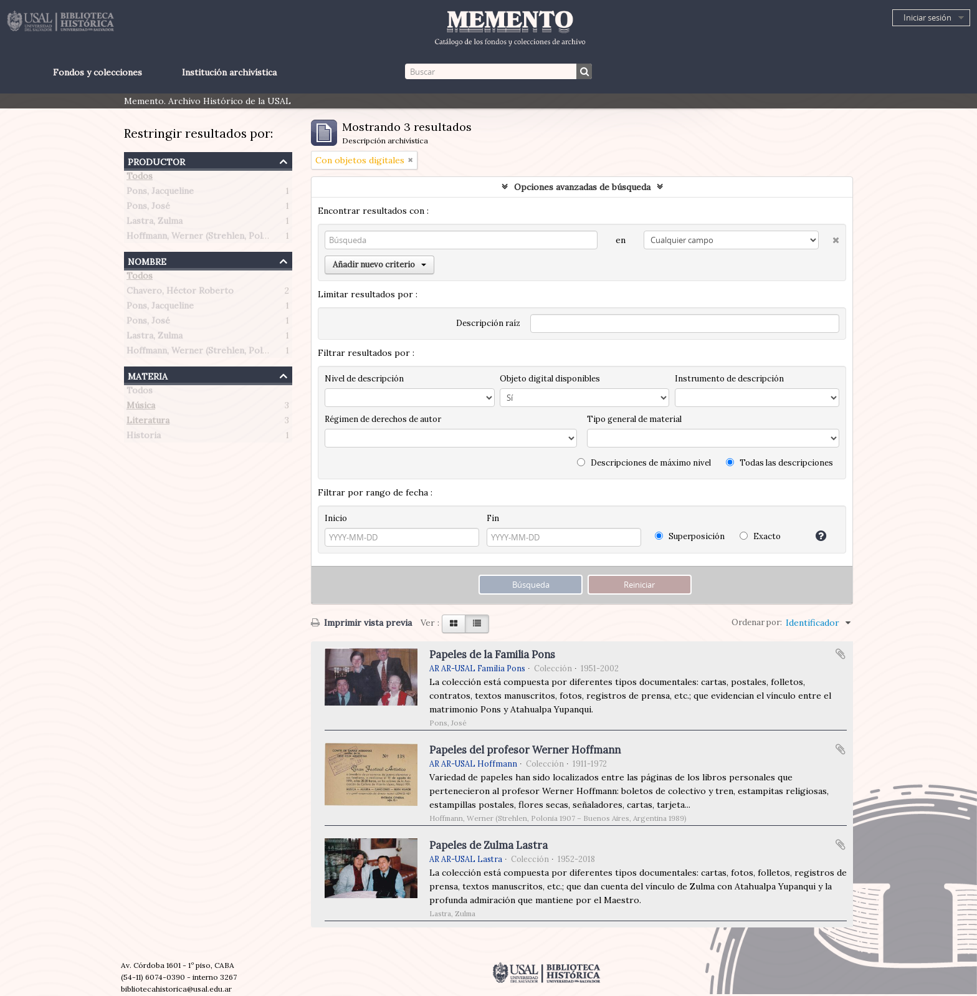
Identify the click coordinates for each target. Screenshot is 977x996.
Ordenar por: (757, 622)
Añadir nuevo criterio (379, 264)
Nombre (147, 260)
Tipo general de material (634, 419)
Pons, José (148, 208)
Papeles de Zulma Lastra (488, 845)
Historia (143, 437)
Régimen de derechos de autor (383, 419)
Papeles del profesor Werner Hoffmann (525, 750)
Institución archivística (229, 72)
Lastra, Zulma (154, 223)
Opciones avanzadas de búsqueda (582, 187)
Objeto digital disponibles (550, 378)
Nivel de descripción (364, 378)
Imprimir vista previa (361, 622)
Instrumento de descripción (729, 378)
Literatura (147, 422)
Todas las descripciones (779, 462)
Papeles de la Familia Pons (492, 654)
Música (140, 407)
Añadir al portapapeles (840, 654)
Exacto (760, 536)
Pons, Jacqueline (160, 193)
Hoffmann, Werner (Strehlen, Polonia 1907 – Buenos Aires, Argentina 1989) (281, 238)
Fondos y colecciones (97, 72)
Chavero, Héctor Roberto (180, 293)
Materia (148, 375)
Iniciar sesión (927, 17)
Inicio (336, 518)
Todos (139, 178)
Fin (493, 518)
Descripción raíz (488, 323)
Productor (156, 160)
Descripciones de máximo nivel (644, 462)
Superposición (690, 536)
